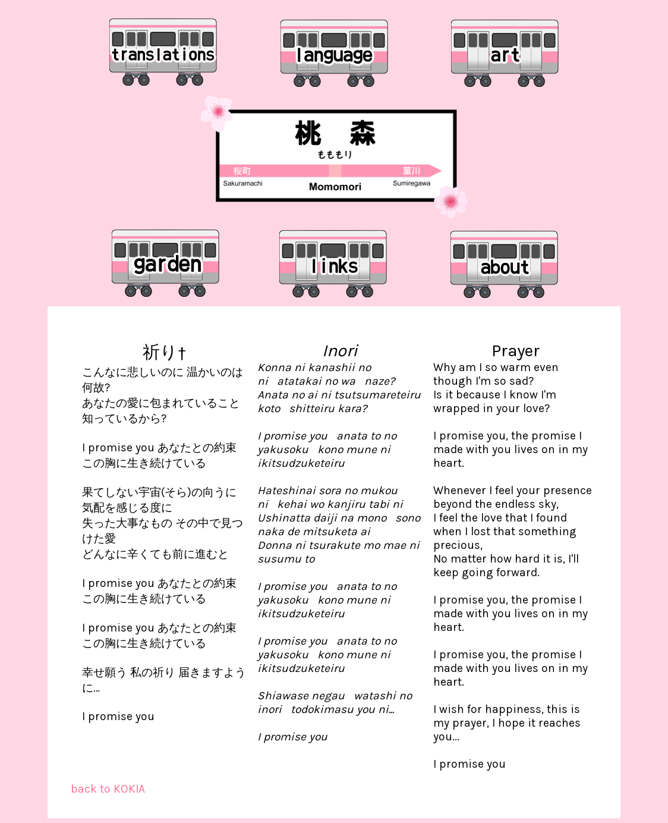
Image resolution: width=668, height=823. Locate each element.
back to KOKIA (108, 789)
